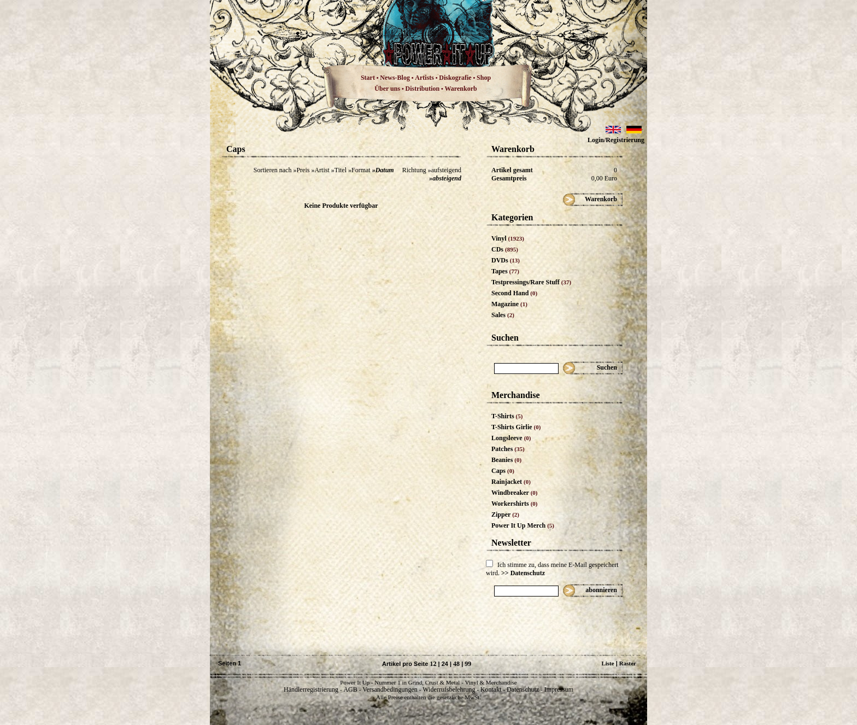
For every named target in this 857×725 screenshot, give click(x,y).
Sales (502, 315)
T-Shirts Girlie (516, 427)
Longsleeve (511, 438)
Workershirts (514, 503)
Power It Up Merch (522, 525)
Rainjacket (511, 482)
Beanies (506, 460)
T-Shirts (507, 416)
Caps (502, 471)
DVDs (505, 260)
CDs (504, 249)
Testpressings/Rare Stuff (531, 282)
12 (433, 664)
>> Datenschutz (523, 573)
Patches (508, 449)
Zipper (505, 514)
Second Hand (514, 293)
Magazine (509, 304)
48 (456, 664)
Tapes (505, 271)
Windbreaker (514, 492)
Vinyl (507, 238)
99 (468, 664)
